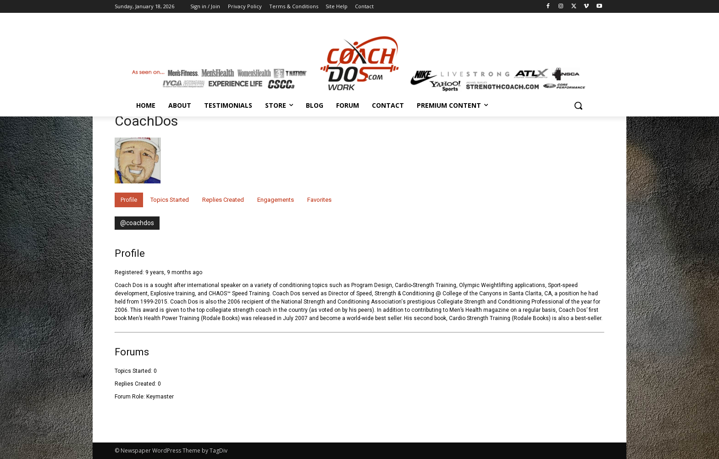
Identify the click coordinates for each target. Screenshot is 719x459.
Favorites (319, 199)
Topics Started (169, 199)
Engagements (275, 199)
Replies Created (223, 199)
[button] (578, 105)
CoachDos (146, 121)
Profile (129, 199)
